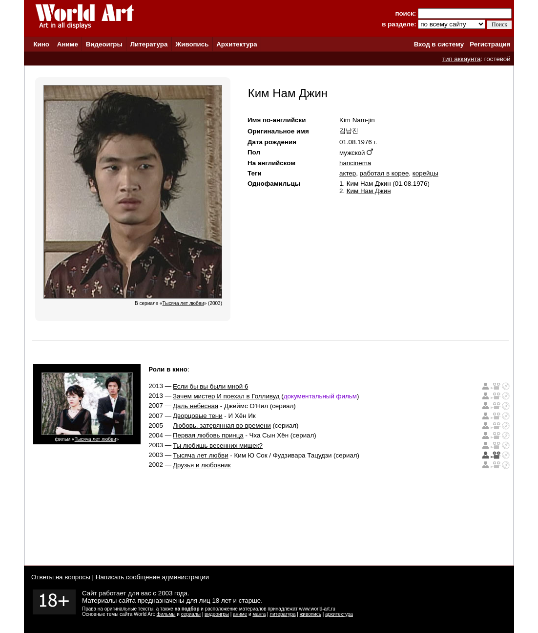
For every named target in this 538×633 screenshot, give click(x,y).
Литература (149, 44)
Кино (41, 44)
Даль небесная (195, 406)
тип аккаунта (461, 59)
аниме (240, 614)
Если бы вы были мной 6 (210, 386)
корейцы (425, 173)
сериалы (191, 614)
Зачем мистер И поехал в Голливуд (226, 396)
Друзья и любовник (202, 465)
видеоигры (217, 614)
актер (347, 173)
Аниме (67, 44)
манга (259, 614)
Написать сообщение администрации (152, 577)
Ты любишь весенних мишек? (218, 445)
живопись (310, 614)
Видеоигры (104, 44)
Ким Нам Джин (369, 191)
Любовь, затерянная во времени (222, 425)
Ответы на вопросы (60, 577)
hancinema (355, 163)
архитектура (339, 614)
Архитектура (236, 44)
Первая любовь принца (208, 435)
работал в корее (384, 173)
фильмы (166, 614)
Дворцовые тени (198, 415)
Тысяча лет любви (95, 439)
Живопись (191, 44)
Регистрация (490, 44)
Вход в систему (439, 44)
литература (282, 614)
